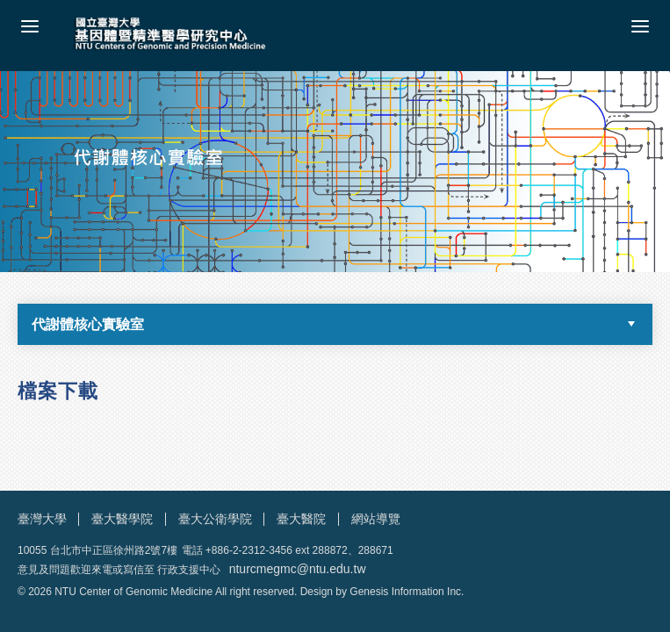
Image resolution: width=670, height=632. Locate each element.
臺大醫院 (301, 519)
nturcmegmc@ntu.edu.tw (297, 569)
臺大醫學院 (122, 519)
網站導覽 (375, 519)
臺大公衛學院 (215, 519)
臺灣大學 (42, 519)
